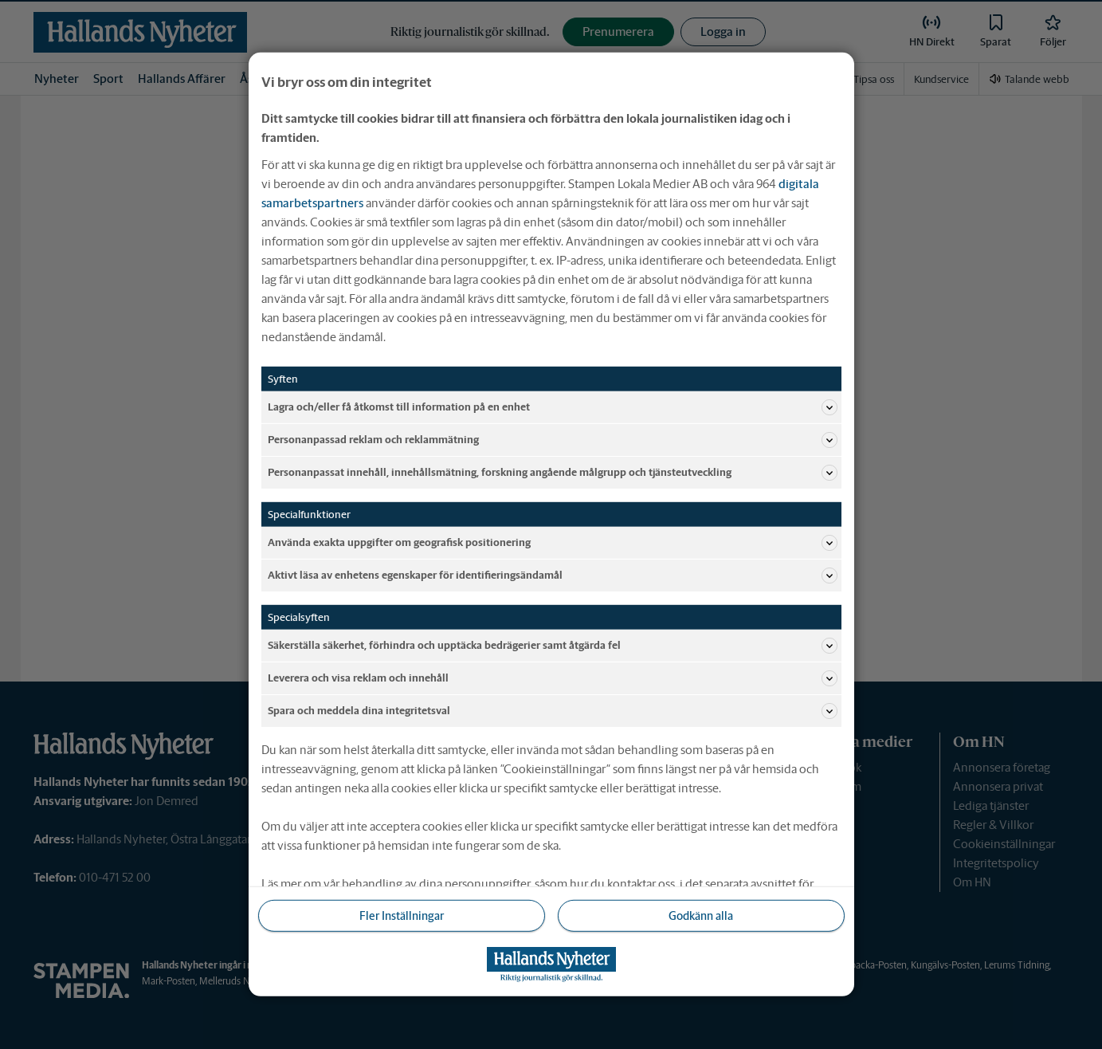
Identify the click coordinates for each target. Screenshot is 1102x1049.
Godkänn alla (701, 916)
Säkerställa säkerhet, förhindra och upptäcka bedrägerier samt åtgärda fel (552, 646)
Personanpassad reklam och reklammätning (552, 440)
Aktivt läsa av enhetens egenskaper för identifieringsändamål (552, 575)
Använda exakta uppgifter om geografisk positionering (552, 543)
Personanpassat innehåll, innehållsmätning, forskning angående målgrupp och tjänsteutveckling (552, 473)
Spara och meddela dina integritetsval (552, 711)
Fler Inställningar (401, 916)
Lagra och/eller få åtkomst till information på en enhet (552, 407)
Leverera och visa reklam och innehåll (552, 678)
